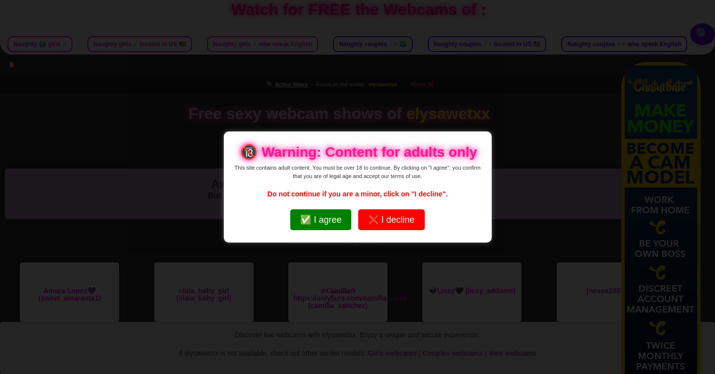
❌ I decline (391, 220)
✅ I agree (320, 220)
